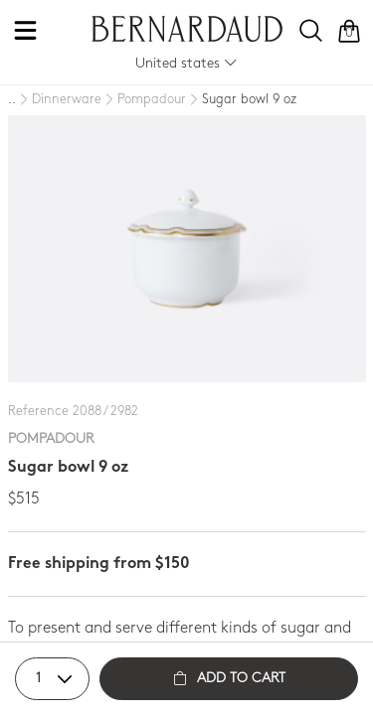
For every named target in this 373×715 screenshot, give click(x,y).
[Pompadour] (143, 100)
